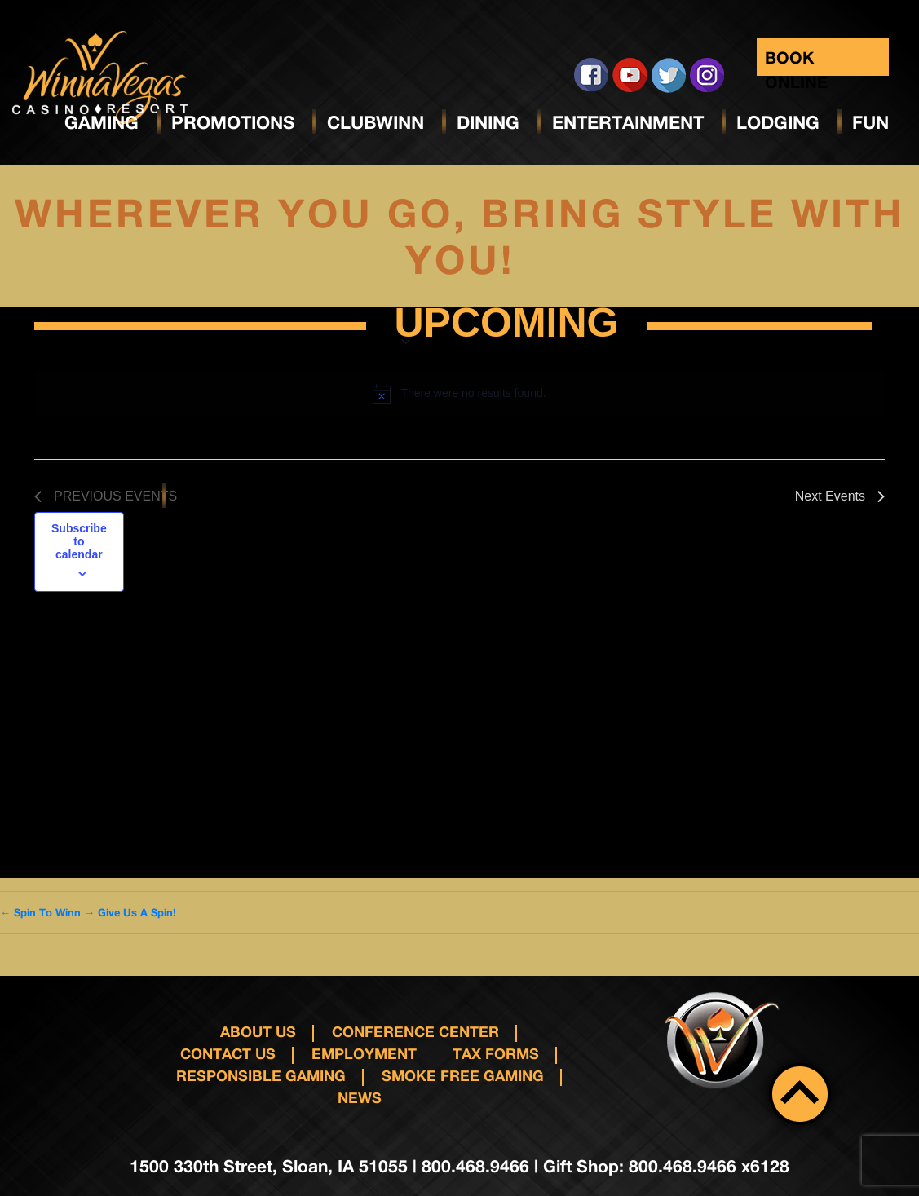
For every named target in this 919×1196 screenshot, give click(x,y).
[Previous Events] (105, 496)
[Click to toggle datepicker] (506, 326)
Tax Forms (496, 1053)
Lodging (778, 122)
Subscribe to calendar (79, 541)
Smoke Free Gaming (463, 1075)
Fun (870, 122)
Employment (364, 1053)
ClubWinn (375, 122)
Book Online (796, 61)
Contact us (228, 1053)
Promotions (232, 122)
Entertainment (628, 122)
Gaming (101, 122)
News (360, 1097)
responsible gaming (261, 1075)
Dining (488, 122)
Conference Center (415, 1031)
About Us (258, 1031)
